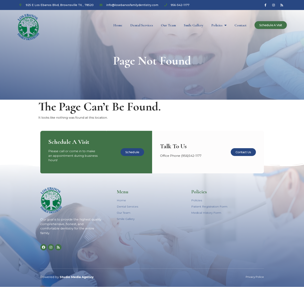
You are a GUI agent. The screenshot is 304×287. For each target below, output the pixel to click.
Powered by (67, 277)
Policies (219, 25)
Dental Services (141, 25)
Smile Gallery (193, 25)
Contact (241, 25)
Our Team (168, 25)
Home (117, 25)
